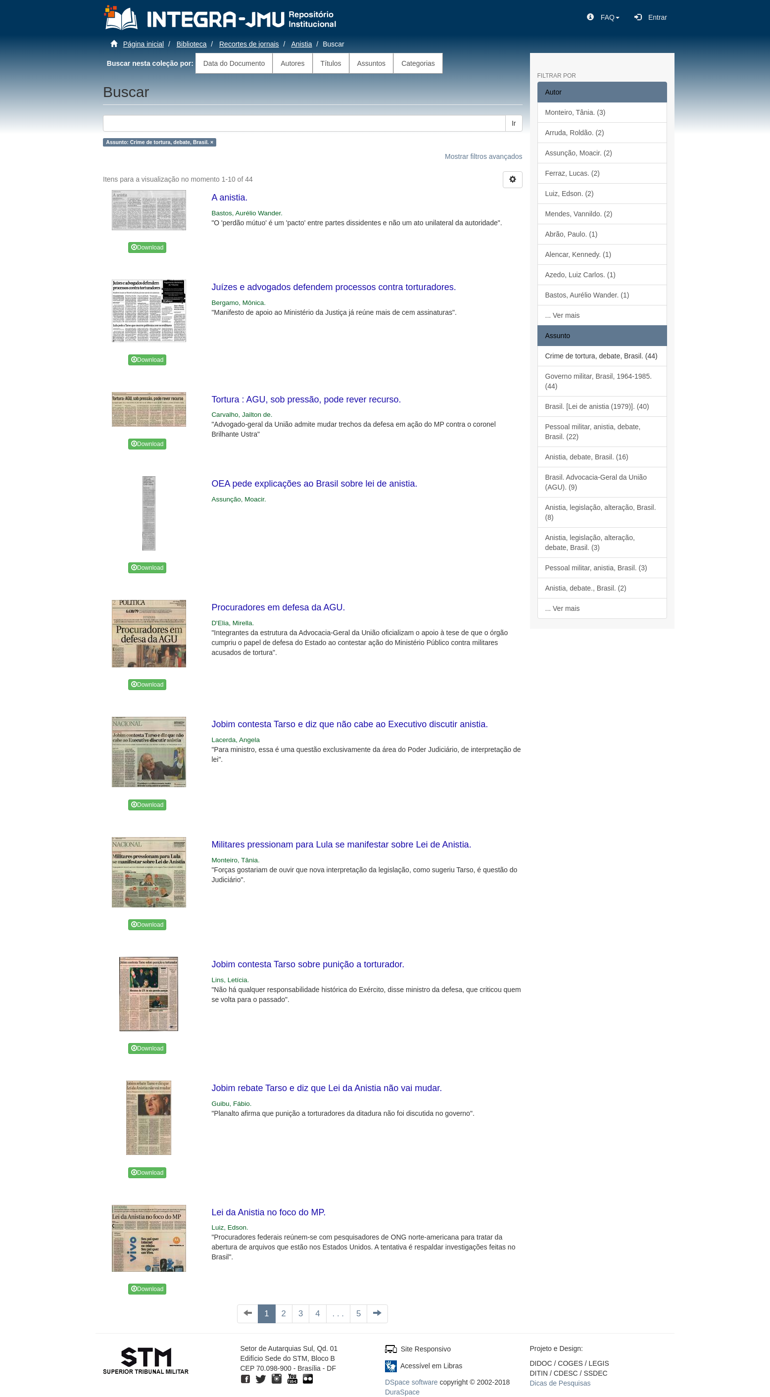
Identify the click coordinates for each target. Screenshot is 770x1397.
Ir (514, 123)
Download (147, 247)
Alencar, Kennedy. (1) (578, 254)
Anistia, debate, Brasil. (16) (586, 457)
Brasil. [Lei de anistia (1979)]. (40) (597, 406)
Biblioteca (192, 44)
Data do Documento (234, 63)
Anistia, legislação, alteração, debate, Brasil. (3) (590, 542)
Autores (292, 63)
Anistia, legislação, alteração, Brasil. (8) (600, 512)
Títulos (331, 63)
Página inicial (143, 44)
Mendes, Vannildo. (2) (579, 214)
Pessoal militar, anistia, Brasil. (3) (596, 568)
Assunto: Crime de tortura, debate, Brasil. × (159, 142)
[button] (603, 17)
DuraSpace (402, 1392)
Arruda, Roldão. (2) (574, 133)
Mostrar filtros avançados (483, 156)
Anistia (301, 44)
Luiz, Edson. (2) (569, 194)
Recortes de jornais (249, 44)
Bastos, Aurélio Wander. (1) (587, 295)
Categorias (418, 63)
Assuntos (371, 63)
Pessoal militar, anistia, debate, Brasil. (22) (593, 432)
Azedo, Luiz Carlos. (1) (580, 275)
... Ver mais (562, 315)
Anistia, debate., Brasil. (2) (585, 588)
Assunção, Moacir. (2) (578, 153)
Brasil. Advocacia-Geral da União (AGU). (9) (596, 482)
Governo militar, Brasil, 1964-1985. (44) (598, 381)
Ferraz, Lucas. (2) (572, 173)
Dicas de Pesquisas (560, 1383)
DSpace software (411, 1382)
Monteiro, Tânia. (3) (575, 112)
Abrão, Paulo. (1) (571, 234)
